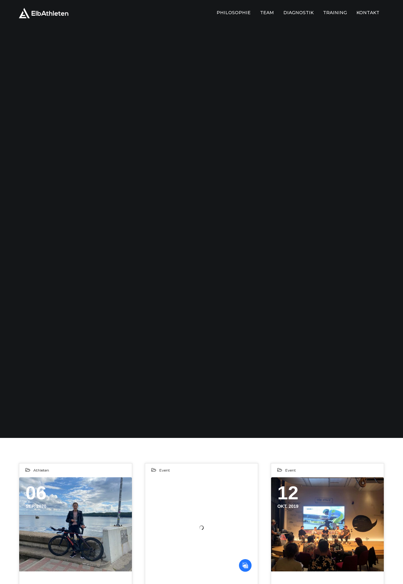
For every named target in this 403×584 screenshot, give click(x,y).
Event (164, 470)
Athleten (41, 470)
